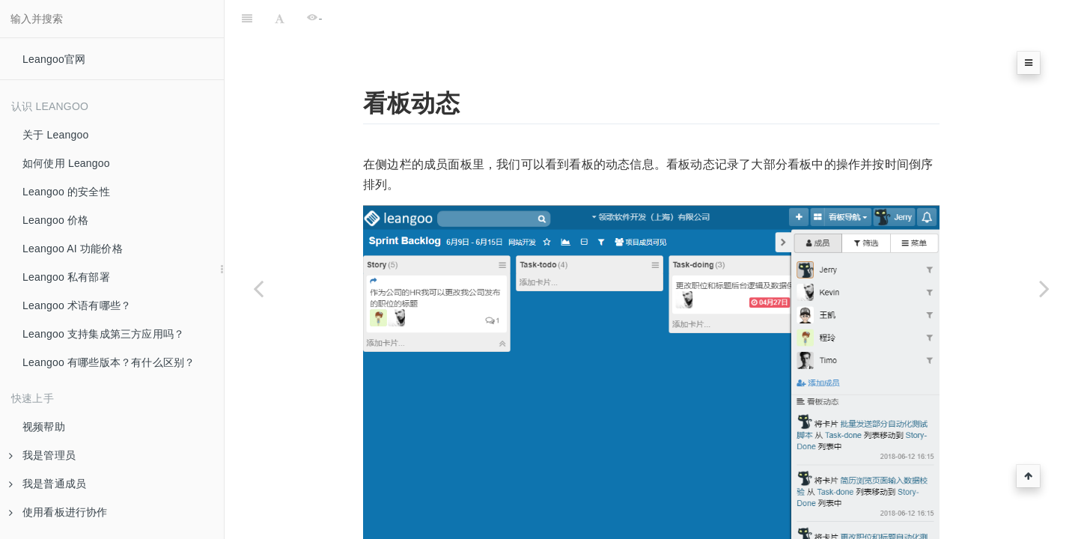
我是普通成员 (47, 484)
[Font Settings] (280, 18)
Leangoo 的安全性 (66, 192)
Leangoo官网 (53, 59)
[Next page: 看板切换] (1044, 288)
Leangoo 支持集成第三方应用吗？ (103, 334)
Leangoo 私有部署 (66, 277)
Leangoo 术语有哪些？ (76, 305)
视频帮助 (43, 427)
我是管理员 (42, 455)
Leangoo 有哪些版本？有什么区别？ (108, 362)
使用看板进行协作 (58, 512)
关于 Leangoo (55, 135)
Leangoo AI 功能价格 (72, 249)
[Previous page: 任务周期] (258, 288)
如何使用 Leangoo (66, 163)
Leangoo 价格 (55, 220)
